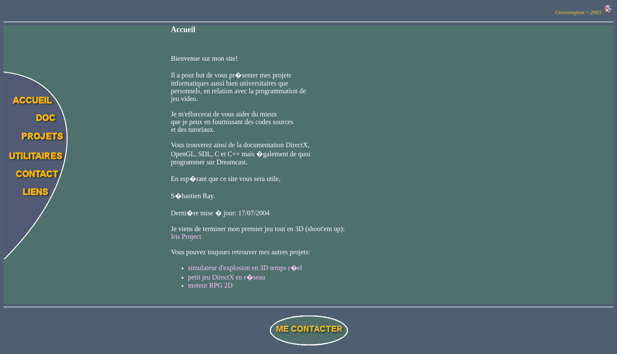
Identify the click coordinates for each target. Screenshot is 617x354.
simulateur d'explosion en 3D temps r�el (245, 267)
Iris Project (186, 236)
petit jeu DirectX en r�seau (226, 277)
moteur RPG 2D (210, 285)
